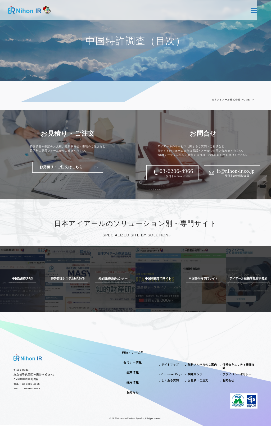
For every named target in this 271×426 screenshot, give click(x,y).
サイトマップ (170, 364)
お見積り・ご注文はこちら (61, 167)
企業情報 (133, 372)
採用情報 (133, 382)
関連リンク (195, 374)
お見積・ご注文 (198, 380)
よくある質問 (170, 380)
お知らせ (133, 392)
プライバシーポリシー (237, 374)
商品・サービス (132, 352)
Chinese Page (171, 374)
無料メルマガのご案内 (202, 364)
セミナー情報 (132, 362)
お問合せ (228, 380)
